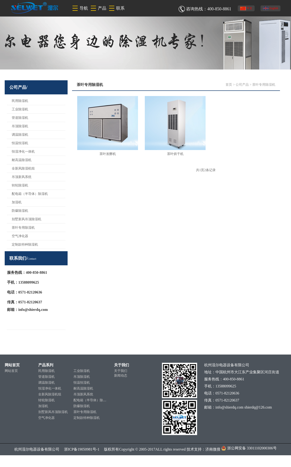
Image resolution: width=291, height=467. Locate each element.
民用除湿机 (20, 101)
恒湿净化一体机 (23, 151)
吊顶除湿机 (20, 126)
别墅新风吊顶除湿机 (26, 219)
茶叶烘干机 (175, 154)
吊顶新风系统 (21, 177)
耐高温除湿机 (21, 160)
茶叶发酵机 (108, 154)
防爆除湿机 (20, 210)
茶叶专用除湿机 (23, 227)
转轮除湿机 (20, 185)
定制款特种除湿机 (25, 244)
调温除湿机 (20, 134)
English (270, 8)
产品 (102, 8)
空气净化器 (20, 236)
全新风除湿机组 (23, 168)
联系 (120, 8)
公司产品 (242, 84)
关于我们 (120, 371)
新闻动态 (120, 375)
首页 (229, 84)
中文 (246, 8)
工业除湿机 (20, 109)
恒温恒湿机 (20, 143)
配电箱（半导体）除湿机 (30, 194)
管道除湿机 (20, 118)
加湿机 (17, 202)
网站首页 (11, 371)
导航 (84, 8)
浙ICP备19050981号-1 (79, 449)
